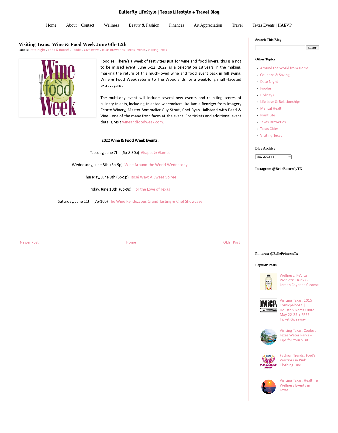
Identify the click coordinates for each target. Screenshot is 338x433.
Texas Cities (269, 129)
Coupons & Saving (275, 75)
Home (51, 25)
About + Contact (80, 25)
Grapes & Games (155, 153)
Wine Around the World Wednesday (155, 165)
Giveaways (92, 50)
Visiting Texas (157, 50)
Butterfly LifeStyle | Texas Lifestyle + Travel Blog (169, 11)
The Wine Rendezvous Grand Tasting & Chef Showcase (155, 201)
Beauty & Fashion (144, 25)
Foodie (77, 50)
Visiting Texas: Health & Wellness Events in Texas (299, 385)
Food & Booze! (59, 50)
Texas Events (136, 50)
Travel (237, 25)
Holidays (267, 95)
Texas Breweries (113, 50)
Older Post (231, 242)
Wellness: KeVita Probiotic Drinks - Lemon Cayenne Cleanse (299, 280)
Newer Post (29, 242)
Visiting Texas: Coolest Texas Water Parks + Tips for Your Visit (298, 335)
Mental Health (271, 109)
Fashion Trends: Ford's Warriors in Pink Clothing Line (298, 360)
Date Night (37, 50)
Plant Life (267, 115)
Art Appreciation (208, 25)
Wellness (111, 25)
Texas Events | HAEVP (272, 25)
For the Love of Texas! (152, 189)
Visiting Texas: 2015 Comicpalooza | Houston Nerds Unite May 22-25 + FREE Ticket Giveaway (297, 310)
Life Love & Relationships (280, 102)
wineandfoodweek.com (142, 122)
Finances (176, 25)
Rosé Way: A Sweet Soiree (153, 177)
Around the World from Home (284, 68)
